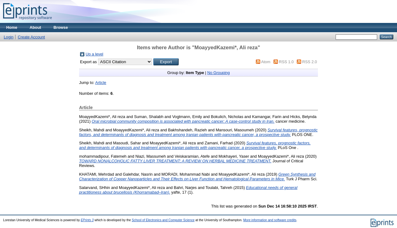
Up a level (94, 54)
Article (100, 82)
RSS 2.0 (309, 61)
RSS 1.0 (286, 61)
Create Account (31, 37)
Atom (265, 61)
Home (11, 27)
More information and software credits (269, 220)
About (35, 27)
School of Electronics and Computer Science (163, 220)
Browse (61, 27)
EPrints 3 (87, 220)
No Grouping (218, 72)
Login (8, 37)
